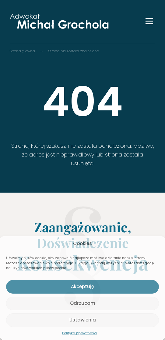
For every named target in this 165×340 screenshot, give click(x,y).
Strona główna (22, 51)
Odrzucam (82, 303)
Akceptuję (82, 286)
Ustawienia (82, 320)
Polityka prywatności (79, 333)
